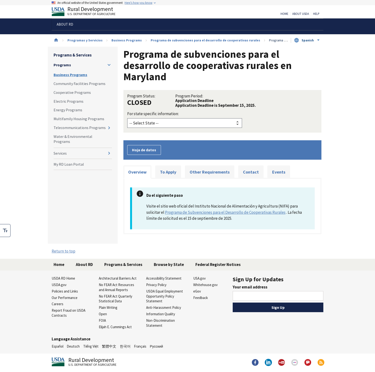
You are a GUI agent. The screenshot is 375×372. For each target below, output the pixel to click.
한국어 (125, 346)
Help (316, 13)
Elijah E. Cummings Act (115, 327)
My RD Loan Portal (69, 164)
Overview (137, 172)
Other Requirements (210, 172)
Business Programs (126, 40)
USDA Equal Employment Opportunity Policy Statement (164, 296)
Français (140, 346)
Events (278, 172)
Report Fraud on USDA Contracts (68, 313)
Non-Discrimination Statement (160, 323)
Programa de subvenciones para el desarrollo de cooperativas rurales (205, 40)
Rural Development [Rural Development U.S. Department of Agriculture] (87, 12)
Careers (57, 304)
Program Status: (141, 96)
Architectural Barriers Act (118, 278)
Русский (156, 346)
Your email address (250, 287)
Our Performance (64, 297)
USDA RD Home (63, 278)
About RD (84, 264)
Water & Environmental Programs (73, 139)
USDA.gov (59, 284)
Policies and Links (65, 291)
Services (60, 153)
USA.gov (199, 278)
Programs (62, 64)
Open (103, 314)
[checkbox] (5, 230)
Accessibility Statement (164, 278)
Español (57, 346)
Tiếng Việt (91, 346)
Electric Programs (68, 101)
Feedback (200, 297)
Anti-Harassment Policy (163, 307)
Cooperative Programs (72, 92)
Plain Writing (108, 307)
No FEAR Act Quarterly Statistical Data (115, 299)
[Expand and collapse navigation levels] (109, 65)
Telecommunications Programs (80, 127)
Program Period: (189, 96)
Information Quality (160, 314)
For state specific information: (153, 113)
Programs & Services (73, 55)
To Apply (168, 172)
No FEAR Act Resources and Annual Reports (116, 287)
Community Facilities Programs (79, 83)
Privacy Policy (156, 284)
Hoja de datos (144, 149)
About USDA (300, 13)
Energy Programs (68, 109)
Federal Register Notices (218, 264)
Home (284, 13)
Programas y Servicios (85, 40)
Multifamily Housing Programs (79, 118)
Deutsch (73, 346)
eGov (197, 291)
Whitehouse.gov (205, 284)
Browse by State (169, 264)
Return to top (63, 251)
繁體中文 (109, 346)
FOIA (102, 320)
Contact (251, 172)
